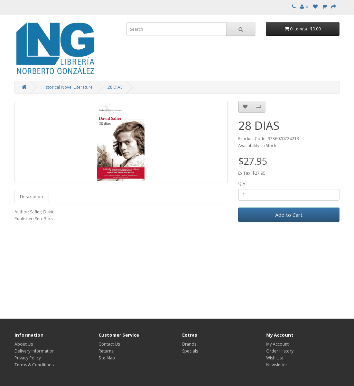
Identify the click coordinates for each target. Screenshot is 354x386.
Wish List (274, 358)
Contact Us (109, 344)
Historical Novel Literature (67, 87)
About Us (24, 344)
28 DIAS (115, 87)
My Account (277, 344)
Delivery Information (35, 351)
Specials (190, 351)
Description (31, 197)
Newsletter (276, 365)
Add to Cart (288, 214)
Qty (241, 183)
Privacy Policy (28, 358)
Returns (106, 351)
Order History (280, 351)
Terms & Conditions (34, 365)
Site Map (107, 358)
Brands (189, 344)
